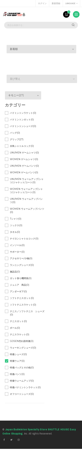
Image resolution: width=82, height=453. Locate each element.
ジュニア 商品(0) (19, 284)
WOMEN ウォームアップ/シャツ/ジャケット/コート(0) (26, 190)
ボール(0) (15, 327)
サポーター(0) (17, 251)
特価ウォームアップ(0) (22, 380)
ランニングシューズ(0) (22, 265)
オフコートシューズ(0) (22, 393)
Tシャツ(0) (15, 218)
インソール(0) (17, 245)
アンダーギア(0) (18, 291)
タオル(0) (15, 231)
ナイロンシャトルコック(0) (24, 238)
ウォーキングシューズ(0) (23, 347)
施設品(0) (15, 271)
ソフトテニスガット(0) (22, 298)
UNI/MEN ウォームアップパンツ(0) (26, 200)
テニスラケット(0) (19, 334)
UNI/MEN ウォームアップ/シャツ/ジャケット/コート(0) (26, 181)
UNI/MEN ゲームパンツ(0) (24, 165)
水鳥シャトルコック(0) (22, 145)
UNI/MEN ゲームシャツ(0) (24, 152)
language (71, 3)
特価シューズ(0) (18, 354)
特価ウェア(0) (17, 360)
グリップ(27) (16, 139)
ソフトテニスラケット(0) (23, 304)
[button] (41, 49)
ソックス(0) (16, 225)
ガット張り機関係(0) (20, 278)
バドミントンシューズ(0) (23, 126)
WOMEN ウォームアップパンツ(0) (27, 210)
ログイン (42, 3)
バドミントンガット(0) (22, 119)
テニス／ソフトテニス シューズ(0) (27, 313)
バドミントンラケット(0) (23, 112)
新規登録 (56, 3)
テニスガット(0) (18, 321)
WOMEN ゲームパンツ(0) (24, 172)
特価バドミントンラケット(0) (25, 387)
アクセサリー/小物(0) (21, 258)
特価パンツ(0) (17, 374)
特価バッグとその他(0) (22, 367)
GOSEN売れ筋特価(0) (21, 341)
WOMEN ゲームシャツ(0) (24, 159)
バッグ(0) (15, 132)
